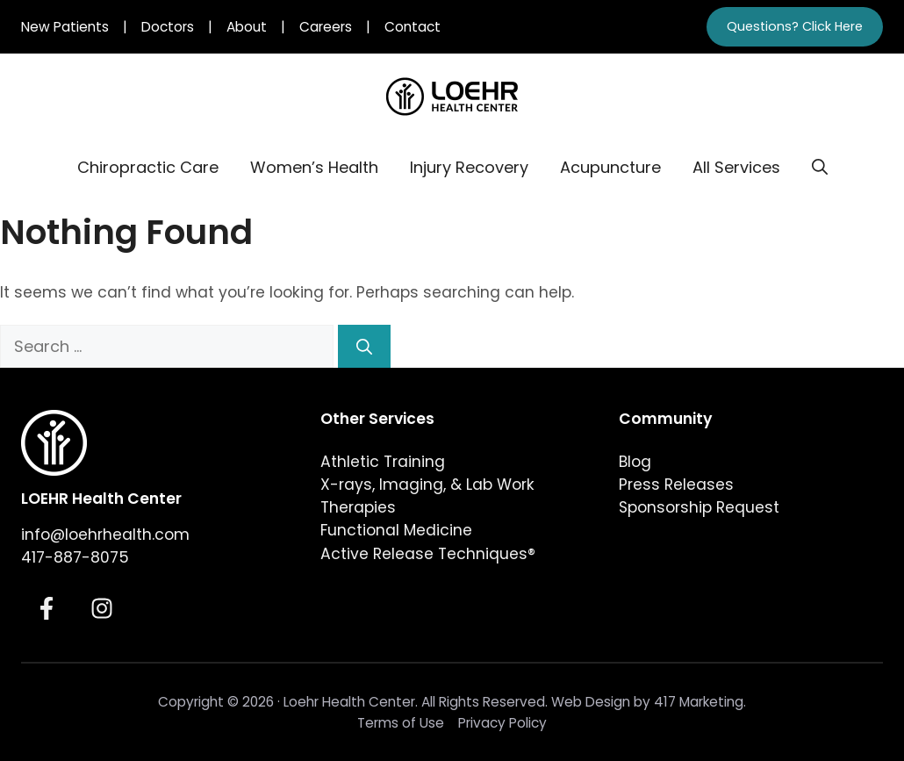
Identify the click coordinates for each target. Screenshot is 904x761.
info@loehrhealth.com (105, 534)
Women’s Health (314, 167)
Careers (325, 27)
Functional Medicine (396, 530)
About (246, 27)
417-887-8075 (75, 557)
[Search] (364, 346)
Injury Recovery (469, 167)
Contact (412, 27)
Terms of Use (400, 723)
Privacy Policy (502, 723)
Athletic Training (382, 461)
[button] (819, 167)
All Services (736, 167)
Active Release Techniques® (427, 553)
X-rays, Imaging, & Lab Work (427, 484)
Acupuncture (610, 167)
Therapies (358, 507)
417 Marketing (698, 702)
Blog (635, 461)
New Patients (65, 27)
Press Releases (676, 484)
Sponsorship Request (699, 507)
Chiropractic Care (148, 167)
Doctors (167, 27)
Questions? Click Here (795, 26)
